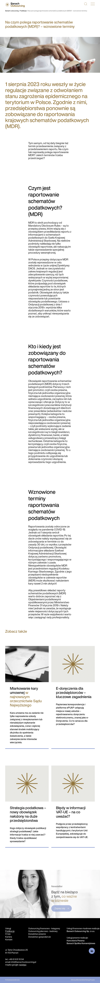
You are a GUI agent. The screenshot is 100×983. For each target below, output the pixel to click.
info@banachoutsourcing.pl (23, 962)
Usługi (8, 928)
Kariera (8, 936)
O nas (8, 933)
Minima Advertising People (85, 980)
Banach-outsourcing (12, 11)
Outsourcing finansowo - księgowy (44, 928)
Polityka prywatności (12, 980)
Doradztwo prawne (37, 933)
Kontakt (8, 939)
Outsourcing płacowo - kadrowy (43, 931)
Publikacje (23, 11)
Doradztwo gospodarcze (39, 936)
